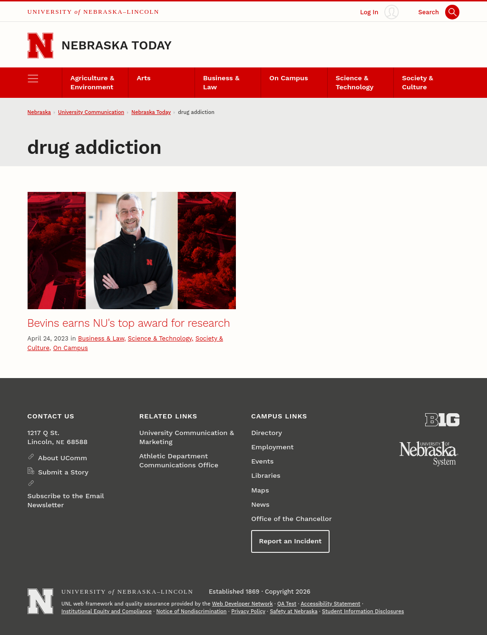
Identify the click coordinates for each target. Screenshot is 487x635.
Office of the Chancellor (291, 519)
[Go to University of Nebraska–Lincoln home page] (40, 45)
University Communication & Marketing (186, 437)
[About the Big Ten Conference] (442, 420)
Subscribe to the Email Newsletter (66, 500)
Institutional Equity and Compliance (106, 611)
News (260, 505)
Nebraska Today (116, 45)
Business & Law (221, 82)
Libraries (265, 476)
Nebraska (39, 112)
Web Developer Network (242, 604)
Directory (266, 433)
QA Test (286, 604)
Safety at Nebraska (293, 611)
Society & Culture (417, 82)
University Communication (91, 112)
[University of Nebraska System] (429, 454)
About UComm (62, 458)
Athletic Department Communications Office (178, 460)
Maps (260, 490)
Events (262, 461)
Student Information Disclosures (363, 611)
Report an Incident (290, 541)
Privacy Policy (248, 611)
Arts (143, 78)
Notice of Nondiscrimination (191, 611)
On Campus (288, 78)
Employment (272, 447)
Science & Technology (355, 82)
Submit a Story (63, 472)
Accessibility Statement (330, 604)
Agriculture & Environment (92, 82)
